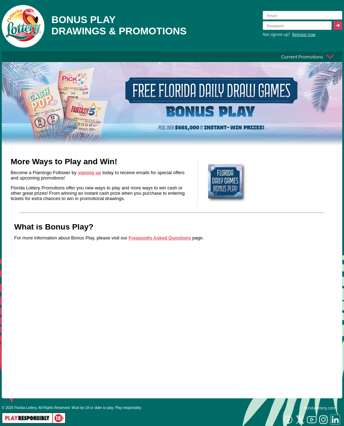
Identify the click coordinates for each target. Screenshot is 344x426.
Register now (303, 34)
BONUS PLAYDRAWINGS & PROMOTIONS (119, 25)
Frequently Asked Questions (160, 237)
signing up (89, 172)
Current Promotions (302, 57)
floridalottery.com (319, 407)
